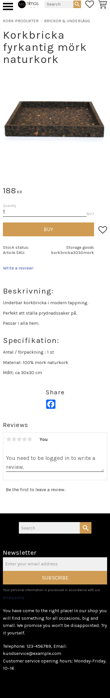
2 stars (14, 439)
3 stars (19, 439)
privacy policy (13, 597)
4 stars (24, 439)
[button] (8, 6)
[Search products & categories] (58, 4)
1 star (8, 439)
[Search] (77, 4)
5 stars (29, 439)
